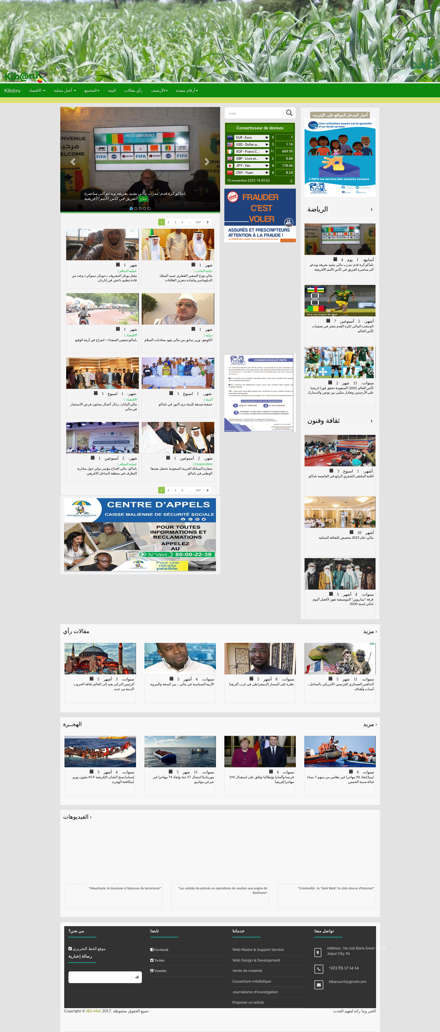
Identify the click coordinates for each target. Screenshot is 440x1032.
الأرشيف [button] (159, 90)
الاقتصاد (37, 90)
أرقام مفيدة (187, 90)
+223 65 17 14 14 (344, 967)
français (380, 76)
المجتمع (92, 90)
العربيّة (392, 76)
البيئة (112, 90)
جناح (143, 199)
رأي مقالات (133, 90)
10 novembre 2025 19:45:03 (248, 180)
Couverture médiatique (251, 981)
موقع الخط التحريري (87, 948)
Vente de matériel (247, 971)
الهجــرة (220, 724)
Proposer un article (248, 1002)
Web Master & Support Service (258, 949)
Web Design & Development (256, 960)
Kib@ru (12, 90)
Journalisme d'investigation (255, 992)
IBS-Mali (93, 1010)
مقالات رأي (220, 631)
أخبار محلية (65, 90)
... (189, 222)
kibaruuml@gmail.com (348, 982)
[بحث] (254, 113)
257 (198, 222)
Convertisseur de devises (260, 128)
